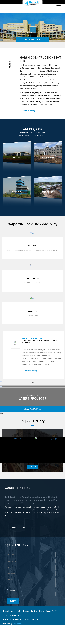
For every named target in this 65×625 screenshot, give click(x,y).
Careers (52, 610)
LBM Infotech (17, 623)
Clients (41, 610)
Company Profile (15, 610)
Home (5, 610)
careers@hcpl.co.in (17, 527)
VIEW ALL (32, 467)
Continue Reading (28, 111)
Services (34, 610)
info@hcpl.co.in (56, 2)
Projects (26, 610)
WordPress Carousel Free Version (24, 462)
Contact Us (8, 615)
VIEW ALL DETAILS (32, 408)
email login (17, 615)
